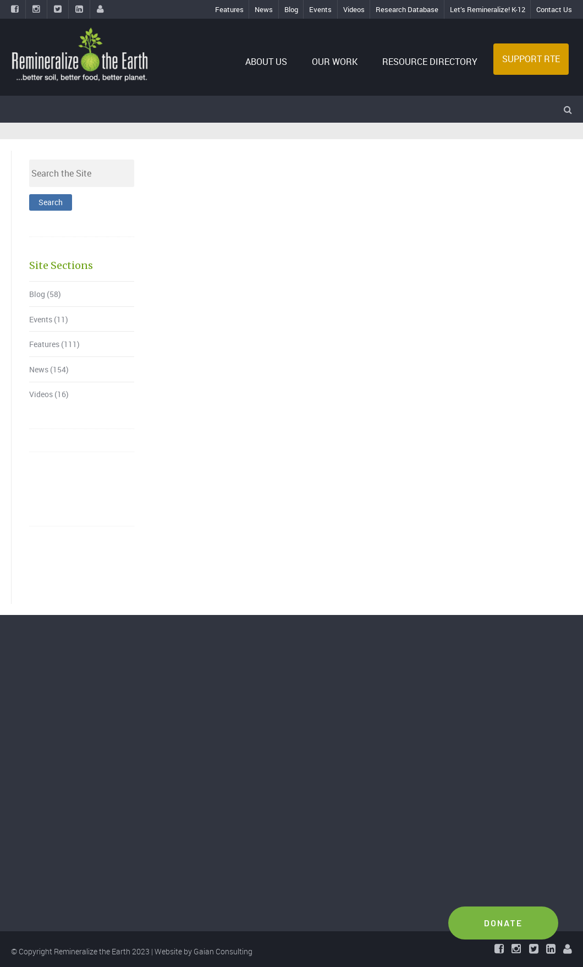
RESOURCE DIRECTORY (429, 62)
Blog (291, 9)
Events (320, 9)
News (264, 9)
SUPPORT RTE (531, 59)
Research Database (407, 9)
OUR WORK (335, 62)
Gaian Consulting (223, 951)
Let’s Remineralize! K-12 (487, 9)
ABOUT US (266, 62)
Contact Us (554, 9)
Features (229, 9)
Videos (354, 9)
